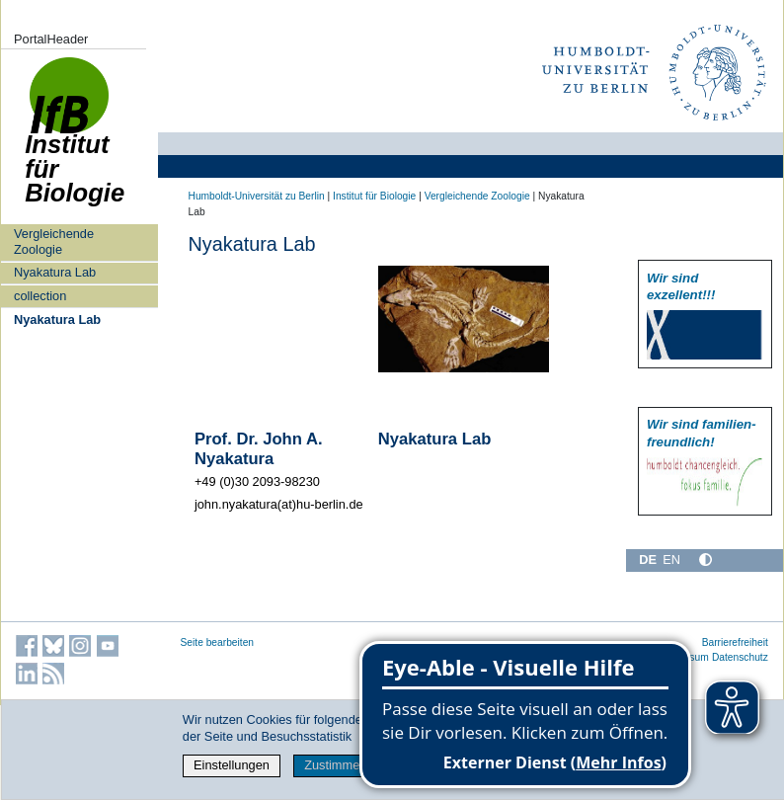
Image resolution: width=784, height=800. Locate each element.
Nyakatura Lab (55, 272)
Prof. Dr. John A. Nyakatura (259, 449)
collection (40, 295)
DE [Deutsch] (648, 559)
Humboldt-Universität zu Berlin (257, 196)
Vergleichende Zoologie (54, 241)
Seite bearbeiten (218, 642)
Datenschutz (740, 657)
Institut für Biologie (74, 140)
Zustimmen (335, 765)
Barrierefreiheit (735, 642)
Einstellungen (232, 765)
